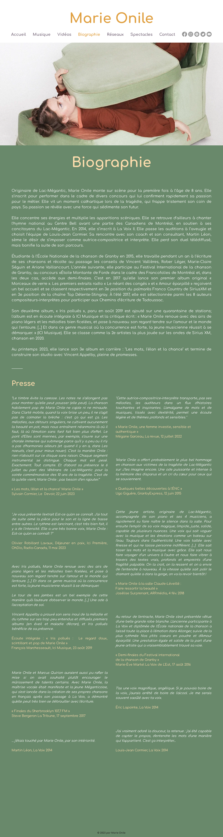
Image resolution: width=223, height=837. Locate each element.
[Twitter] (202, 34)
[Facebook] (184, 34)
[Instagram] (190, 34)
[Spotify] (196, 34)
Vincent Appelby (25, 614)
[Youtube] (209, 34)
